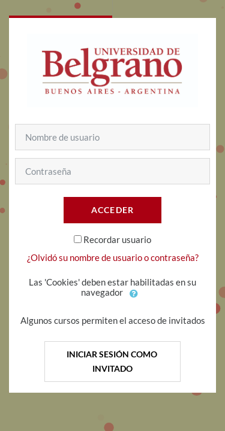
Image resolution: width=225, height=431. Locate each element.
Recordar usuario (117, 239)
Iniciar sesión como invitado (113, 361)
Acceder (112, 210)
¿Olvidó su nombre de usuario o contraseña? (113, 257)
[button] (134, 293)
